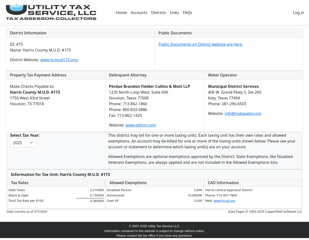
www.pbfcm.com (141, 125)
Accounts (139, 12)
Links (174, 12)
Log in (298, 12)
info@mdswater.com (243, 113)
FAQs (187, 12)
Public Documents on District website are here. (201, 44)
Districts (158, 12)
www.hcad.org (224, 200)
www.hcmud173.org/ (59, 59)
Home (121, 12)
